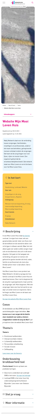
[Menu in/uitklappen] (4, 2)
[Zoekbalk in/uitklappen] (32, 2)
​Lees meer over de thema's (12, 353)
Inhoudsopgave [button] (9, 114)
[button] (18, 231)
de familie (26, 236)
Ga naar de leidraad (23, 375)
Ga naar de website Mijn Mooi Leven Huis (17, 299)
